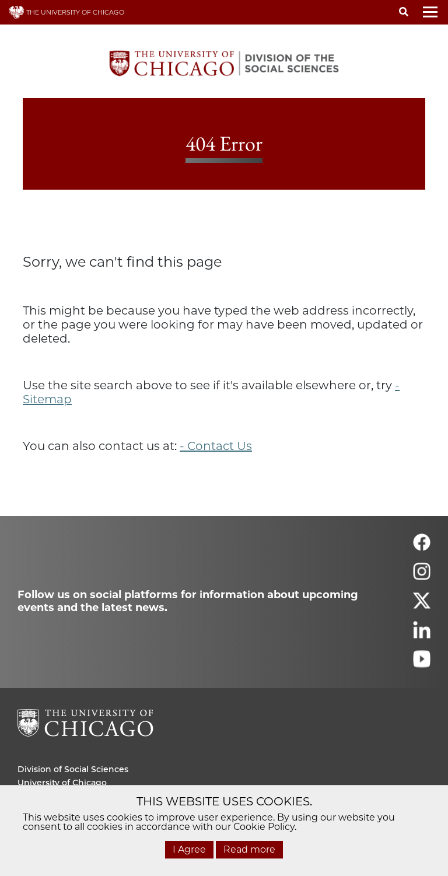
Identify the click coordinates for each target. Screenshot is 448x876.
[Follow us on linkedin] (421, 634)
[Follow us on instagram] (421, 576)
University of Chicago (62, 782)
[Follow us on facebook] (421, 547)
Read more (249, 849)
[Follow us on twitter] (421, 605)
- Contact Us (216, 446)
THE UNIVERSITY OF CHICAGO (66, 12)
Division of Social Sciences (73, 769)
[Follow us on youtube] (421, 663)
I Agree (189, 849)
